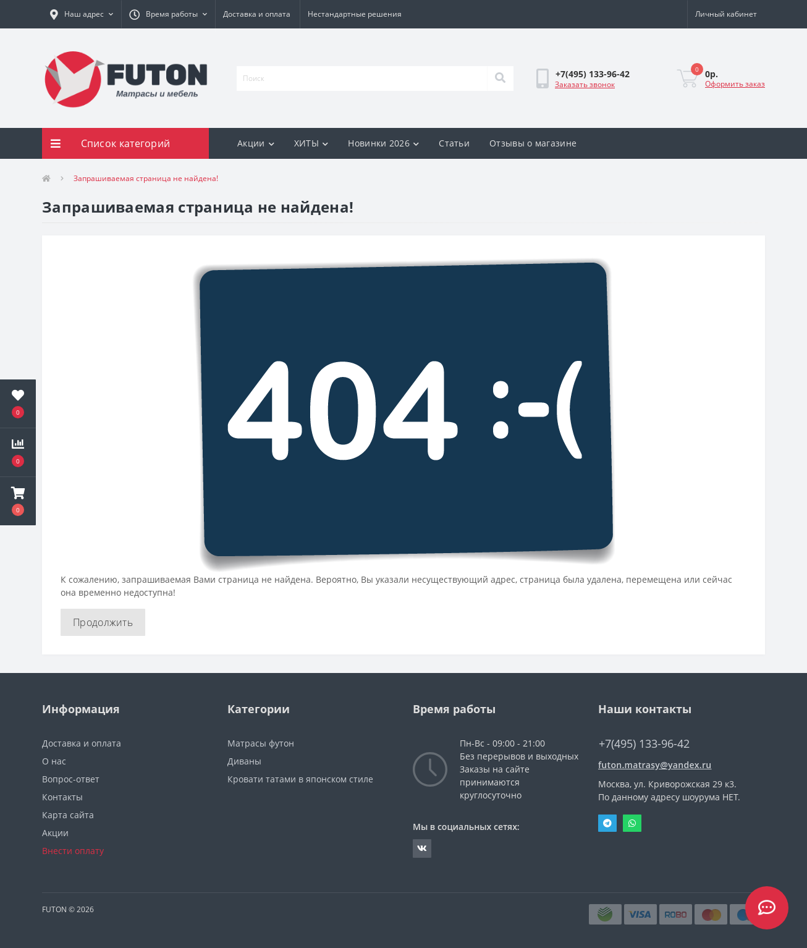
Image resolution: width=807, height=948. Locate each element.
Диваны (244, 761)
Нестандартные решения (355, 14)
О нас (54, 761)
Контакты (62, 797)
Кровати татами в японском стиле (300, 779)
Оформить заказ (735, 83)
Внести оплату (73, 851)
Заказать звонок (585, 84)
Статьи (454, 143)
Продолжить (103, 622)
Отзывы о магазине (533, 143)
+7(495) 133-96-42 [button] (644, 744)
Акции (255, 143)
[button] (81, 14)
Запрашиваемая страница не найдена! (146, 178)
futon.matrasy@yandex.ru (655, 765)
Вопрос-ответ (70, 779)
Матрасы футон (260, 743)
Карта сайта (68, 815)
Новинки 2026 (383, 143)
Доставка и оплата (256, 14)
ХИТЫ (311, 143)
